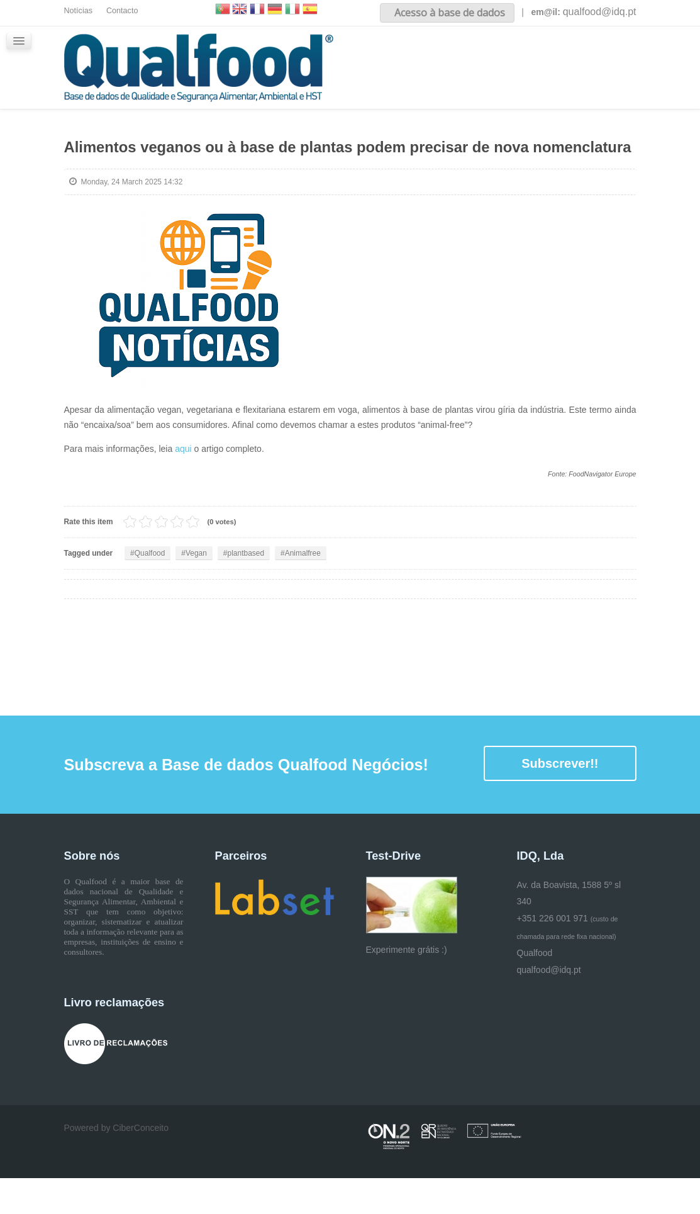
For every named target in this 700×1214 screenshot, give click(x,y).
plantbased (246, 589)
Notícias (78, 10)
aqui (184, 485)
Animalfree (303, 589)
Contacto (122, 10)
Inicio (370, 55)
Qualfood (150, 589)
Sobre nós (426, 55)
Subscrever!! (559, 799)
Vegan (196, 589)
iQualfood (560, 55)
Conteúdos (494, 55)
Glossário (380, 115)
